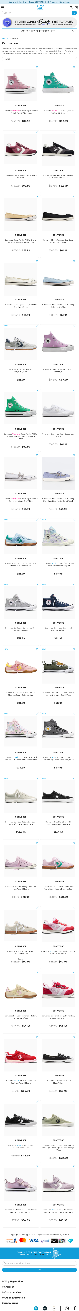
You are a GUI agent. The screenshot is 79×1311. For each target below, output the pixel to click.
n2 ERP (66, 1235)
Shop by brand (10, 1303)
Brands (5, 38)
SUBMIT (39, 1270)
